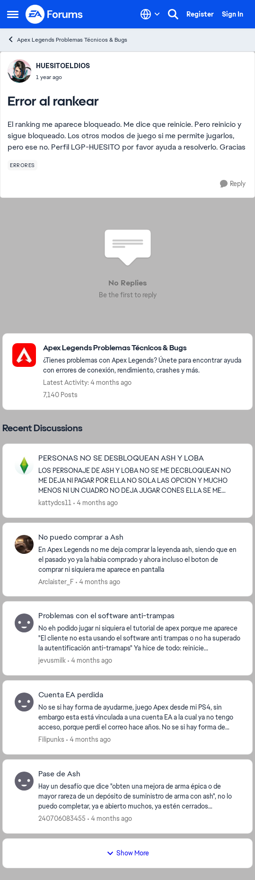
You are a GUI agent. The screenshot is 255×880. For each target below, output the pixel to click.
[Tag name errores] (22, 165)
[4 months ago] (95, 503)
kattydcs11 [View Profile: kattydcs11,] (54, 502)
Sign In (232, 14)
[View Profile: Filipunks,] (24, 702)
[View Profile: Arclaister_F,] (24, 544)
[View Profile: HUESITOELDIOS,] (19, 71)
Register (200, 14)
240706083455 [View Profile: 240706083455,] (62, 818)
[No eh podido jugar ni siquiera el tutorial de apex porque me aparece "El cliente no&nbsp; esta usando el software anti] (139, 638)
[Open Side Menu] (12, 14)
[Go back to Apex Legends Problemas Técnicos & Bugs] (143, 348)
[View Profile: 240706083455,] (24, 781)
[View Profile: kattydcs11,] (24, 465)
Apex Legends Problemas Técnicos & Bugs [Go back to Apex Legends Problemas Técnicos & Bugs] (67, 40)
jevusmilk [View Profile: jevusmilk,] (52, 660)
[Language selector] (150, 14)
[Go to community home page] (54, 14)
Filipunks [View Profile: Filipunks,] (51, 739)
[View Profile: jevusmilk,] (24, 622)
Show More (127, 853)
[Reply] (232, 184)
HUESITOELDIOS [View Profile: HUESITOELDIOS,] (63, 66)
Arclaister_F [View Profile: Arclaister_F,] (56, 581)
